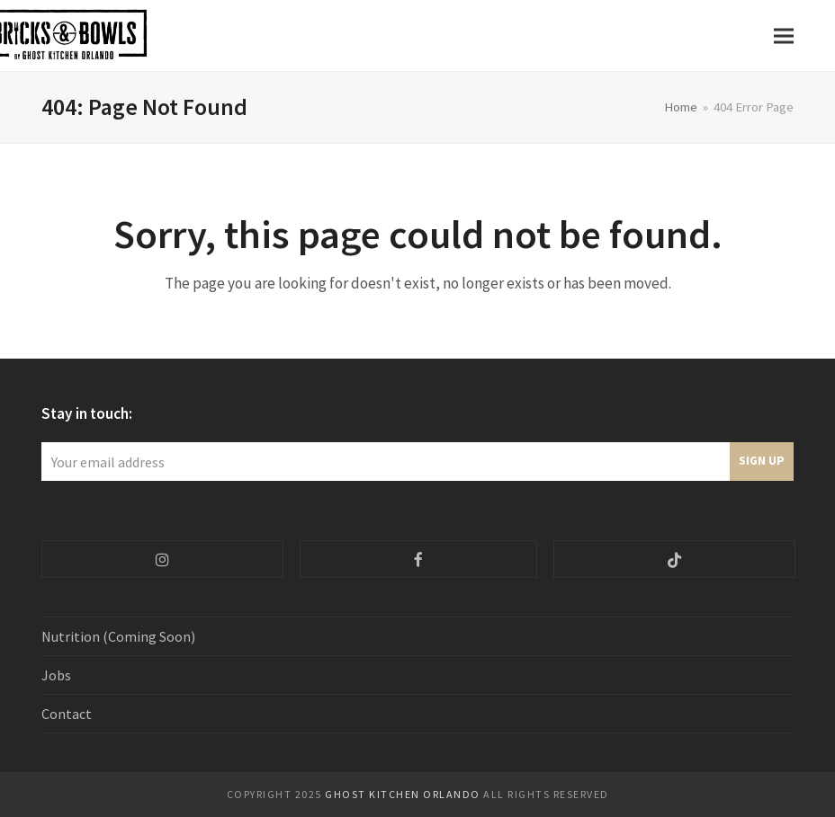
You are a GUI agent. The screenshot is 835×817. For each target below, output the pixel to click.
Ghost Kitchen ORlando (402, 794)
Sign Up (762, 460)
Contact (66, 714)
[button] (784, 35)
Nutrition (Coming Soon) (118, 636)
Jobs (56, 675)
